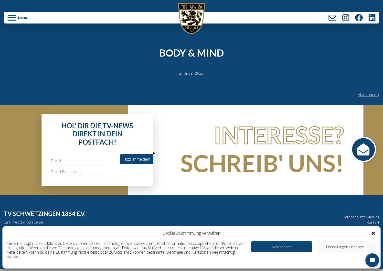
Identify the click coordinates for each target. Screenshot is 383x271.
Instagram (345, 18)
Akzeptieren (282, 246)
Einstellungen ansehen (345, 246)
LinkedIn (372, 18)
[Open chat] (372, 260)
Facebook (359, 18)
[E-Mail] (76, 161)
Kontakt (332, 18)
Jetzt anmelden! (137, 159)
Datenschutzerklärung (360, 217)
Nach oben (368, 95)
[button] (373, 233)
